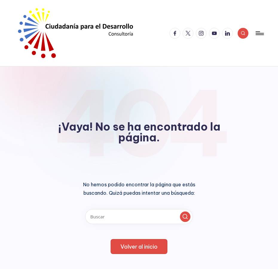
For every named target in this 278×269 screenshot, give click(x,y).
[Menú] (259, 33)
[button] (185, 216)
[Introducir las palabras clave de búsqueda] (139, 216)
